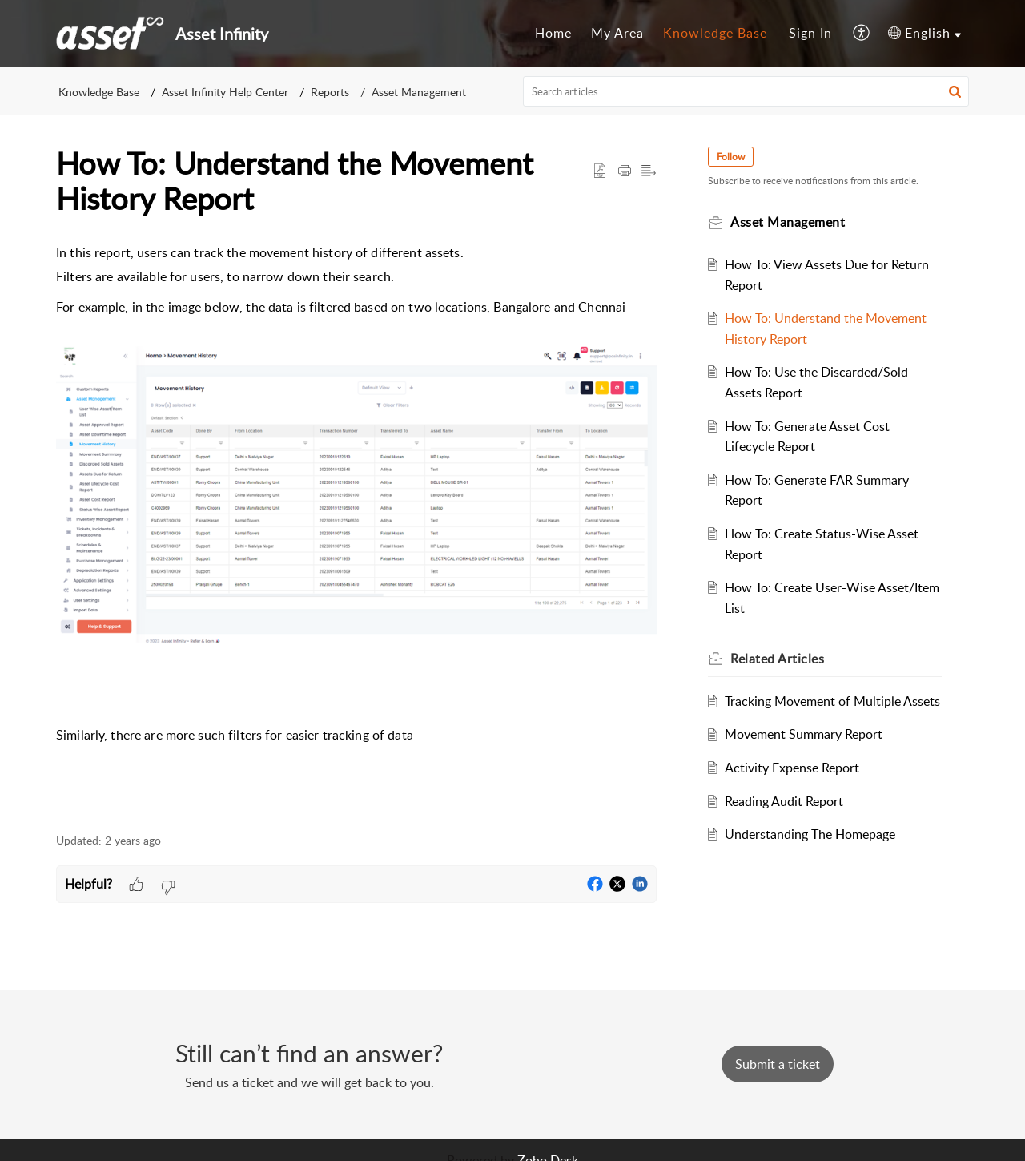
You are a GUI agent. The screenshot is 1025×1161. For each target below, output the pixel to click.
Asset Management (419, 91)
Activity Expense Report (792, 767)
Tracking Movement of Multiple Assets (832, 701)
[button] (862, 33)
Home (553, 33)
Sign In (810, 33)
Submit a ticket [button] (777, 1064)
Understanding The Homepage (810, 834)
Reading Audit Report (784, 801)
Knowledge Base (715, 33)
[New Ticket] (778, 1064)
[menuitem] (553, 33)
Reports (330, 91)
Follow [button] (731, 156)
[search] (746, 91)
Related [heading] (777, 658)
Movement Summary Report (803, 734)
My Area (617, 33)
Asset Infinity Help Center (225, 91)
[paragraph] (356, 530)
